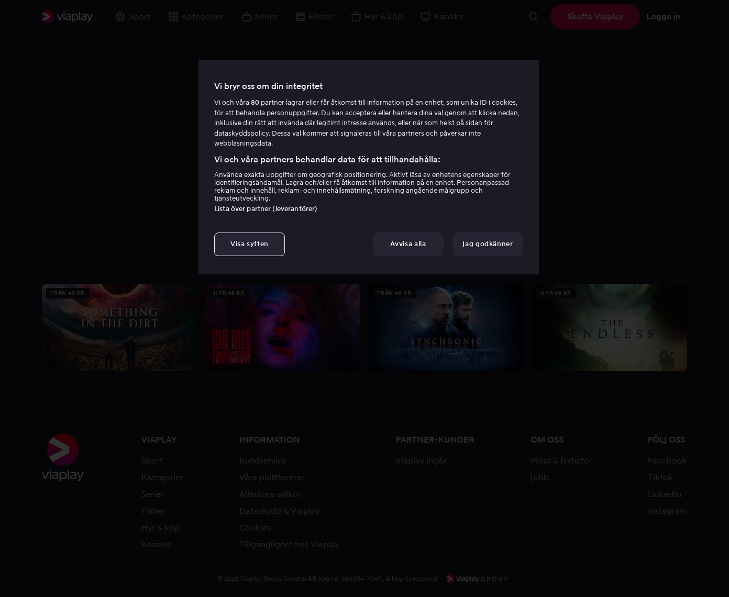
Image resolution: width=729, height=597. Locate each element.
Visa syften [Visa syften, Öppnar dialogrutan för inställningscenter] (249, 244)
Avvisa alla (408, 244)
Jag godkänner (487, 244)
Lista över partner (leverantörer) (265, 209)
